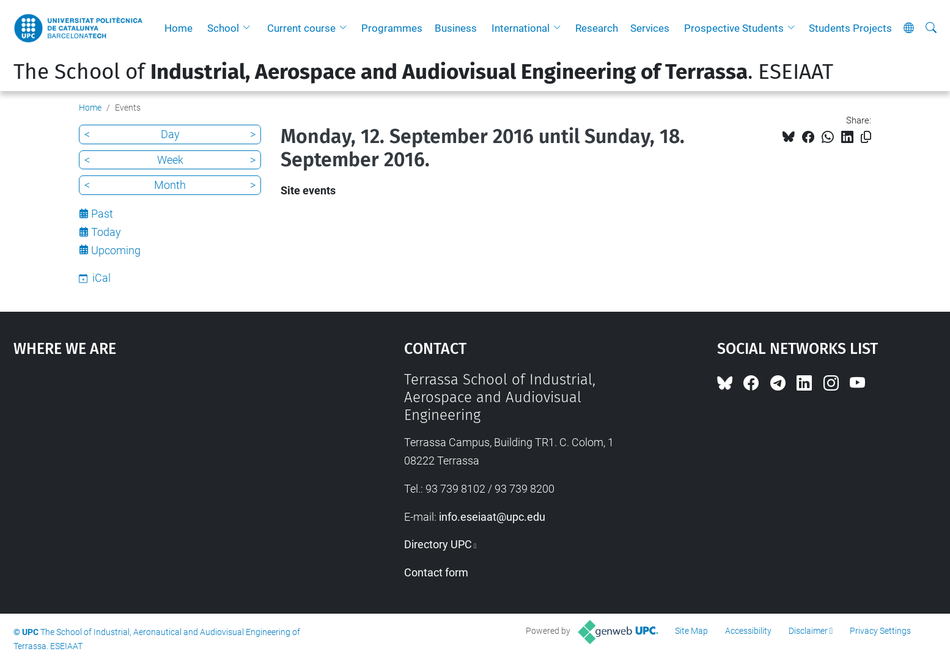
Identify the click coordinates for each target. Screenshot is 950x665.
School (223, 28)
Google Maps (162, 462)
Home (178, 28)
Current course (301, 28)
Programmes (391, 28)
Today (106, 232)
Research (596, 28)
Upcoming (116, 250)
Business (456, 28)
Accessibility (748, 631)
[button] (249, 28)
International (521, 28)
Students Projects (850, 28)
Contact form (436, 572)
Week (170, 159)
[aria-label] (931, 28)
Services (649, 28)
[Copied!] (866, 137)
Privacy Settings (880, 631)
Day (170, 134)
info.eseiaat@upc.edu (492, 516)
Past (102, 213)
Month (170, 184)
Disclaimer (808, 631)
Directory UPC (438, 544)
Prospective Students (734, 28)
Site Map (691, 631)
